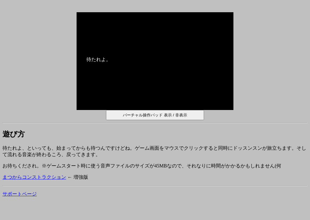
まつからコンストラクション (34, 177)
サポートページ (19, 193)
